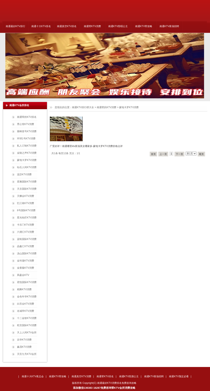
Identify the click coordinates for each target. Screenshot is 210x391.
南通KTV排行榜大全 (83, 107)
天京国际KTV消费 (27, 188)
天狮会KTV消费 (25, 196)
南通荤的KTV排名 (27, 117)
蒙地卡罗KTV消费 (129, 107)
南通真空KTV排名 (66, 26)
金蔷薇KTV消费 (25, 267)
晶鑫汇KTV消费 (25, 246)
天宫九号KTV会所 (27, 354)
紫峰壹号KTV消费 (27, 131)
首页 (153, 154)
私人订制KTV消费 (27, 145)
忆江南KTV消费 (25, 203)
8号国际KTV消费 (26, 210)
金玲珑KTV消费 (25, 260)
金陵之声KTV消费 (27, 152)
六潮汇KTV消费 (25, 231)
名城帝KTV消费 (25, 311)
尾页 (201, 154)
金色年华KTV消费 (27, 296)
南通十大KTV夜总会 (33, 376)
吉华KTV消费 (24, 339)
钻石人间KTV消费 (27, 167)
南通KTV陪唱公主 (118, 26)
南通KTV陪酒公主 (129, 376)
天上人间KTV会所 (27, 332)
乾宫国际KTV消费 (27, 325)
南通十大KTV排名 (41, 26)
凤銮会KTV (23, 275)
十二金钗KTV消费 (27, 318)
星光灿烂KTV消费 (27, 217)
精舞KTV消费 (24, 289)
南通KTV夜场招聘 (169, 26)
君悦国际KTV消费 (27, 282)
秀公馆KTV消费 (25, 124)
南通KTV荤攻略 (143, 26)
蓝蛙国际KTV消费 (27, 239)
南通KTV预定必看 (178, 376)
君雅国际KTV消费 (27, 181)
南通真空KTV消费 (81, 376)
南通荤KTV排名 (105, 376)
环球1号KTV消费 (26, 138)
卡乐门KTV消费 (25, 224)
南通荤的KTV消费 (106, 107)
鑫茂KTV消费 (24, 346)
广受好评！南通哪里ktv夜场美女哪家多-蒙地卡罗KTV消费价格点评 (86, 146)
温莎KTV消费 (24, 174)
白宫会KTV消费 (25, 303)
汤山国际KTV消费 (27, 253)
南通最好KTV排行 (15, 26)
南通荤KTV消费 (92, 26)
